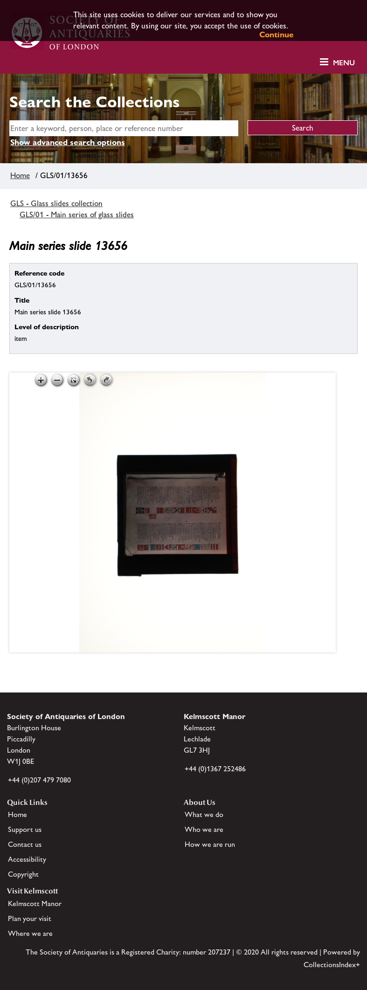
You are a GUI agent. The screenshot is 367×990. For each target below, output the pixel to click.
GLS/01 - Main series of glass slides (77, 214)
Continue (276, 34)
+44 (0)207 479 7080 (39, 779)
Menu (344, 62)
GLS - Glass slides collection (56, 203)
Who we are (204, 829)
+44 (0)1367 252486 (215, 768)
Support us (25, 829)
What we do (204, 814)
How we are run (210, 844)
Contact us (25, 844)
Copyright (23, 874)
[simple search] (123, 128)
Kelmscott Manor (35, 903)
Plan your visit (29, 918)
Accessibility (27, 859)
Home (20, 175)
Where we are (30, 933)
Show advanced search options (67, 142)
